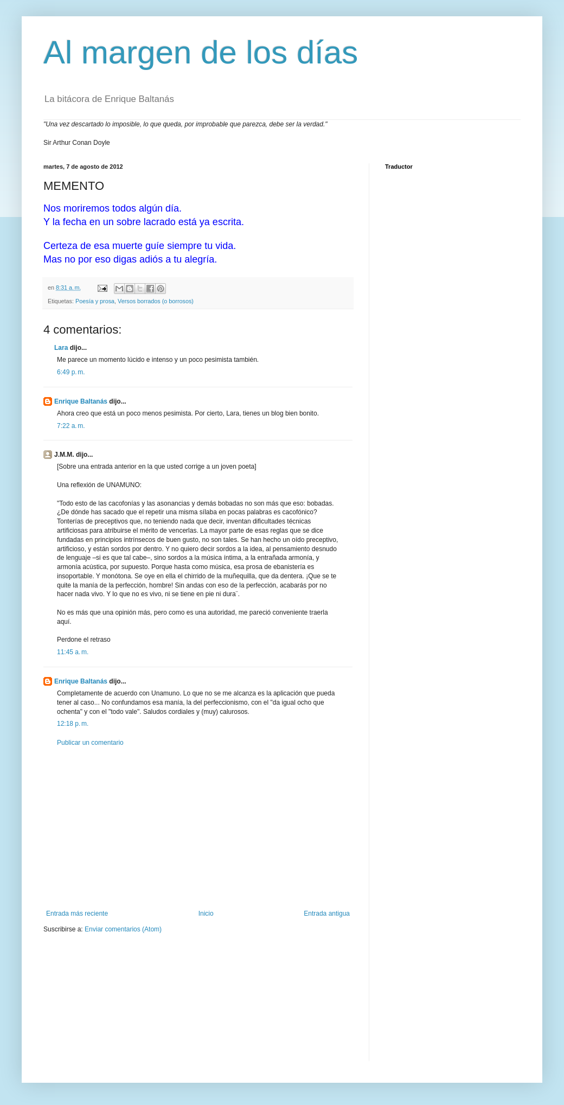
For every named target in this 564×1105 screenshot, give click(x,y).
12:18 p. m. (72, 723)
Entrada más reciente (77, 913)
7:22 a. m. (71, 426)
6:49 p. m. (71, 372)
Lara (61, 348)
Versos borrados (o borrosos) (156, 301)
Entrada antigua (327, 913)
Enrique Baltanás (80, 401)
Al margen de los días (200, 52)
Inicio (206, 913)
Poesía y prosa (94, 301)
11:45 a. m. (72, 652)
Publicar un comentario (90, 742)
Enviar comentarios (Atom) (123, 929)
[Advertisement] (198, 828)
